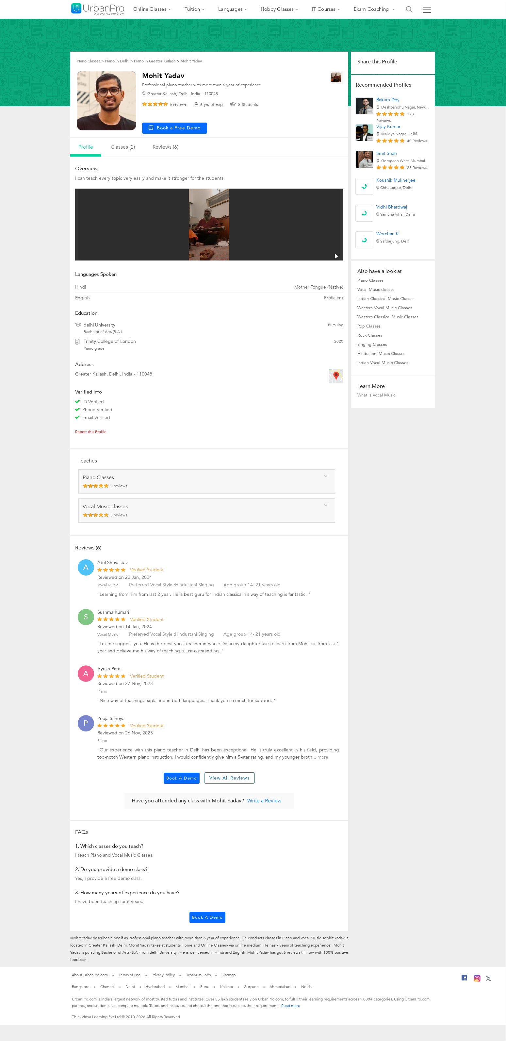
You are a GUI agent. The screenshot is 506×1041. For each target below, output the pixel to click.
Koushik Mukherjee (396, 180)
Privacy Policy (163, 975)
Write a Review (264, 800)
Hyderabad (154, 986)
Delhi (130, 986)
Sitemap (228, 975)
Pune (204, 986)
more (323, 757)
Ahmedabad (279, 986)
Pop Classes (369, 326)
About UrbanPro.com (90, 975)
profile (85, 147)
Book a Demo (181, 778)
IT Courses (323, 9)
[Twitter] (488, 979)
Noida (306, 986)
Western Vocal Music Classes (384, 308)
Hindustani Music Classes (381, 354)
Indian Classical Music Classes (386, 299)
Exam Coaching (372, 9)
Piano (102, 691)
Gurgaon (251, 986)
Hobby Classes (277, 9)
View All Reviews (229, 778)
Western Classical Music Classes (387, 317)
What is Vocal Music (376, 395)
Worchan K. (388, 234)
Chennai (107, 986)
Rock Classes (369, 335)
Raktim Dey (388, 100)
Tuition (192, 9)
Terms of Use (130, 975)
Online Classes (149, 9)
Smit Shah (386, 153)
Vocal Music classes (376, 290)
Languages (230, 9)
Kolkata (226, 986)
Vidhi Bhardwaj (391, 207)
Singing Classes (372, 344)
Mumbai (182, 986)
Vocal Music (107, 585)
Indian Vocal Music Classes (382, 363)
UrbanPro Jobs (198, 975)
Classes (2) (123, 147)
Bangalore (81, 986)
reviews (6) (165, 147)
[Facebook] (464, 980)
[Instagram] (477, 980)
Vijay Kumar (388, 127)
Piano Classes (370, 280)
